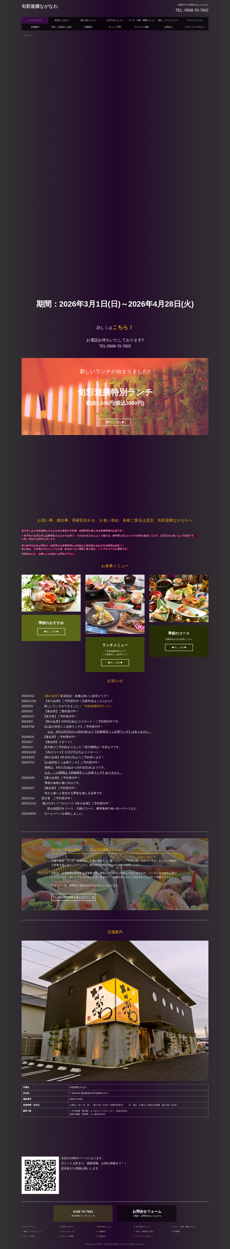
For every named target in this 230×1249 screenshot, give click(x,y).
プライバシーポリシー (195, 27)
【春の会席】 (51, 696)
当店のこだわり (61, 20)
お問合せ (168, 27)
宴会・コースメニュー (168, 20)
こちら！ (122, 327)
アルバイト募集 (141, 27)
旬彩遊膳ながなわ (40, 6)
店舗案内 (35, 27)
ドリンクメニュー (195, 20)
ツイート (27, 35)
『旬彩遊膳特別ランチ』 (97, 706)
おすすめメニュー (115, 20)
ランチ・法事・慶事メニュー (141, 20)
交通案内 (88, 27)
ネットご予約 (115, 27)
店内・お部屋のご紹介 (61, 27)
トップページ (35, 20)
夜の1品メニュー (88, 20)
